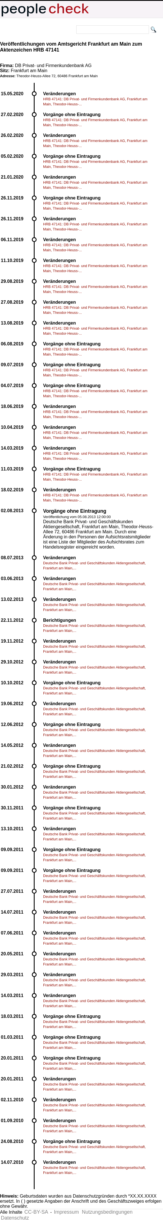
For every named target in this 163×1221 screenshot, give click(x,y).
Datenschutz (15, 1218)
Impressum (66, 1212)
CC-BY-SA (36, 1212)
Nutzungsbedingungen (107, 1212)
